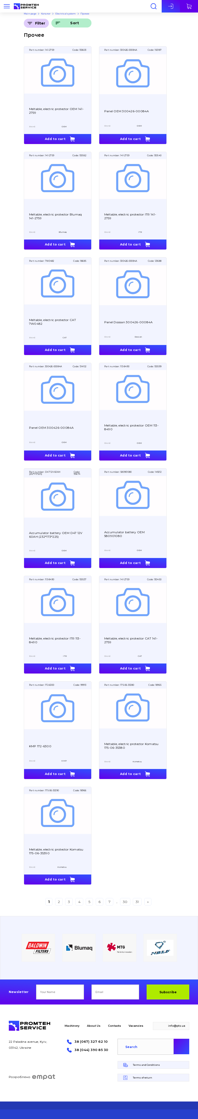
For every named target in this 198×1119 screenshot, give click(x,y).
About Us (94, 1026)
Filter (40, 23)
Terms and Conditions (146, 1065)
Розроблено (32, 1077)
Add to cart (55, 139)
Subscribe (168, 992)
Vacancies (136, 1026)
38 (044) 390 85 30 (91, 1050)
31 (137, 902)
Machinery (72, 1026)
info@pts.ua (176, 1026)
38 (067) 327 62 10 (91, 1041)
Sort (74, 23)
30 (125, 902)
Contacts (114, 1026)
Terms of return (142, 1077)
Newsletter (19, 992)
